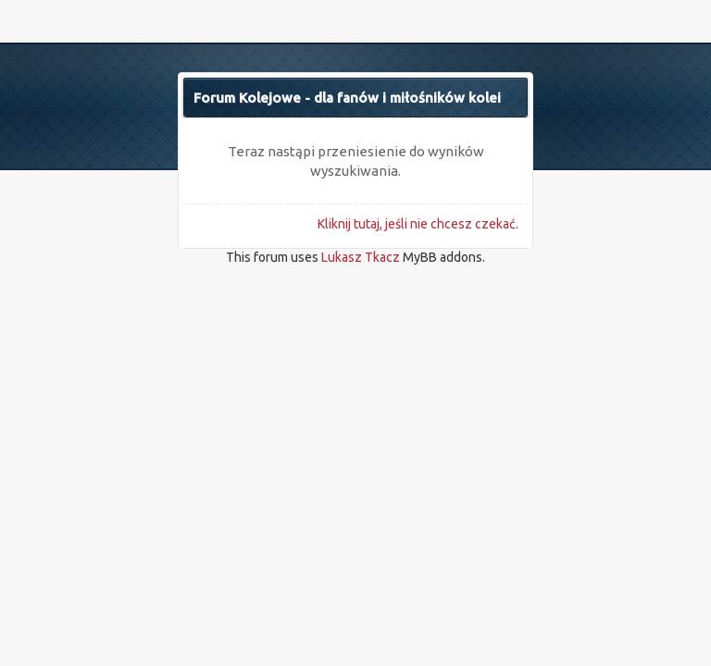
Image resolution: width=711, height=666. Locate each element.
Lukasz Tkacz (360, 257)
